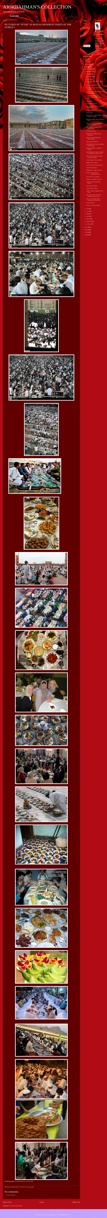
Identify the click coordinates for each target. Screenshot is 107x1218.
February (89, 221)
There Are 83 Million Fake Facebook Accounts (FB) (93, 199)
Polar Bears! (89, 112)
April (87, 216)
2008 (86, 234)
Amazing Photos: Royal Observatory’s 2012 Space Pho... (93, 97)
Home (42, 1202)
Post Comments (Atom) (16, 1205)
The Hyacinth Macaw (91, 85)
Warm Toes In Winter (91, 185)
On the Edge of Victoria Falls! (94, 160)
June (87, 211)
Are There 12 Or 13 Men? (93, 176)
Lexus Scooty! (90, 101)
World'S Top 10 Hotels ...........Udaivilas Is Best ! (93, 173)
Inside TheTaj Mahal (91, 167)
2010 (86, 229)
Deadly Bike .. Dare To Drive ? (94, 170)
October (88, 74)
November (89, 71)
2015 (86, 59)
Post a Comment (11, 1195)
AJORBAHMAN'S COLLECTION (37, 7)
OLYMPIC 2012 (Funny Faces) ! (94, 165)
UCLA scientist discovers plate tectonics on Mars (94, 156)
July (87, 208)
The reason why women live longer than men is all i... (93, 195)
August (88, 79)
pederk (57, 1214)
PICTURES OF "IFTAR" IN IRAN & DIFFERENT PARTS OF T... (94, 153)
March (88, 218)
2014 (86, 61)
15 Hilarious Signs (91, 131)
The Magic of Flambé (91, 103)
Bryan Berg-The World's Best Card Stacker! (94, 128)
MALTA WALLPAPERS (92, 141)
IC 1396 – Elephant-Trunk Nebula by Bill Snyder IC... (95, 92)
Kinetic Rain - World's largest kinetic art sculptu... (93, 116)
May (87, 213)
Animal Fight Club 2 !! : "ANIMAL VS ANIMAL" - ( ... (94, 107)
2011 (86, 227)
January (88, 224)
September (89, 76)
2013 (86, 64)
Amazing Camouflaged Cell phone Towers (93, 138)
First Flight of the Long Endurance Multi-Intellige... (95, 145)
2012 (86, 66)
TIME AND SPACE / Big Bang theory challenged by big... (94, 124)
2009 (86, 232)
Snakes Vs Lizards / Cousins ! (94, 179)
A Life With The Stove (92, 188)
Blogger (69, 1214)
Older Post (76, 1202)
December (89, 69)
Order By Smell (90, 202)
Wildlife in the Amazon (92, 162)
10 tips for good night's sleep (93, 110)
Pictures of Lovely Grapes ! (93, 205)
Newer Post (7, 1202)
